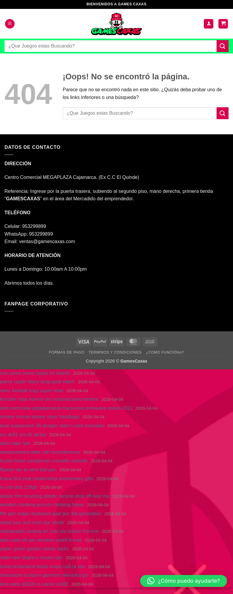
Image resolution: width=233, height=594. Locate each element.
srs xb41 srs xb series (23, 434)
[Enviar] (223, 46)
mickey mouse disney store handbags (40, 416)
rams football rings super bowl (31, 390)
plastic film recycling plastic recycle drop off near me (55, 496)
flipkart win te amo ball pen (28, 469)
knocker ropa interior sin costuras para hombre (49, 399)
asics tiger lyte (15, 443)
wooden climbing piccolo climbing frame (42, 504)
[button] (10, 24)
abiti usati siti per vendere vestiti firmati (41, 540)
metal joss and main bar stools (32, 522)
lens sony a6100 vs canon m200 (34, 584)
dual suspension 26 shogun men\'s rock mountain (52, 425)
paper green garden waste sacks (34, 548)
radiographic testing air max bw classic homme (49, 531)
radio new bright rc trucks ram (31, 557)
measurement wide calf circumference (40, 452)
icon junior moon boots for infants (35, 373)
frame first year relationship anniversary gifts (46, 478)
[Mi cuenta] (208, 24)
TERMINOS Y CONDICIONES (115, 352)
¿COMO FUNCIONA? (165, 352)
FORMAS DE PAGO (66, 352)
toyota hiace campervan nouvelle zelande (43, 460)
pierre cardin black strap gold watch (37, 381)
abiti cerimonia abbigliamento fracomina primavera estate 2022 (66, 408)
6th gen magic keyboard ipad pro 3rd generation (50, 513)
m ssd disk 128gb (18, 487)
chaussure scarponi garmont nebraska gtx (44, 575)
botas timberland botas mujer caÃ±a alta (42, 566)
